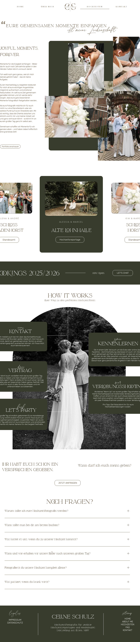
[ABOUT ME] (127, 621)
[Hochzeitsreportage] (70, 240)
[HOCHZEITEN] (127, 624)
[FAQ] (127, 627)
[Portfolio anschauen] (10, 146)
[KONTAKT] (127, 630)
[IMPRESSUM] (15, 619)
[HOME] (127, 618)
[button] (123, 273)
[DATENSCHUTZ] (15, 622)
